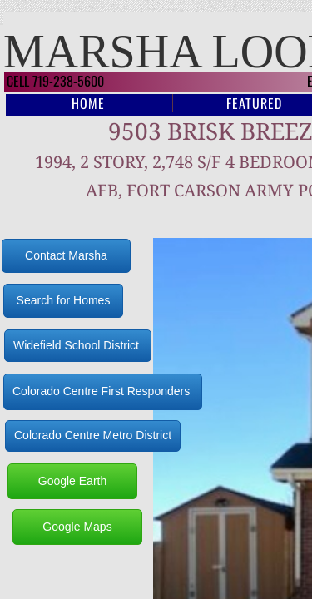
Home (88, 103)
